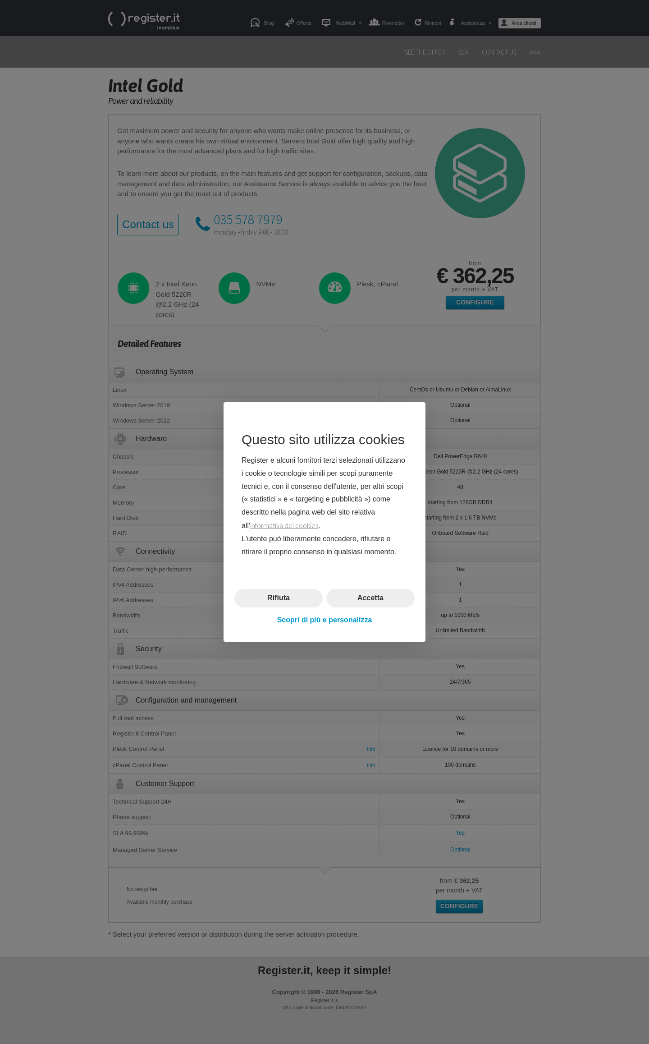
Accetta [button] (370, 598)
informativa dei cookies (284, 525)
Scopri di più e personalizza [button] (324, 620)
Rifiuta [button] (278, 598)
